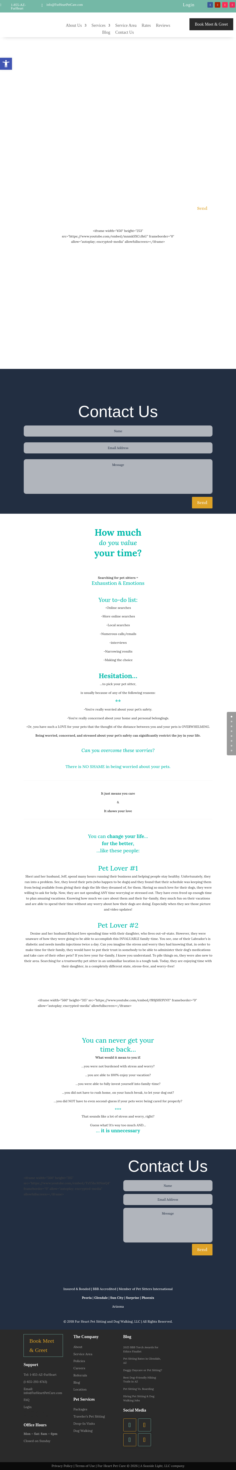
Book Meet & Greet (211, 24)
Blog (106, 33)
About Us (74, 26)
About (77, 1347)
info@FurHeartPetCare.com (65, 4)
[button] (6, 64)
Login (188, 4)
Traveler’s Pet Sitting (89, 1416)
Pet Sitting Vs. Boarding (138, 1389)
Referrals (80, 1375)
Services (98, 26)
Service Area (125, 26)
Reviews (163, 26)
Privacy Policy (62, 1466)
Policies (79, 1361)
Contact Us (124, 33)
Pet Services (83, 1399)
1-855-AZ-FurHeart (18, 6)
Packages (80, 1409)
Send (202, 208)
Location (79, 1389)
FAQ (26, 1400)
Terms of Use (85, 1466)
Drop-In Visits (84, 1423)
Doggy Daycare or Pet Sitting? (142, 1370)
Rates (146, 26)
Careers (79, 1368)
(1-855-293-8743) (35, 1382)
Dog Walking (82, 1431)
